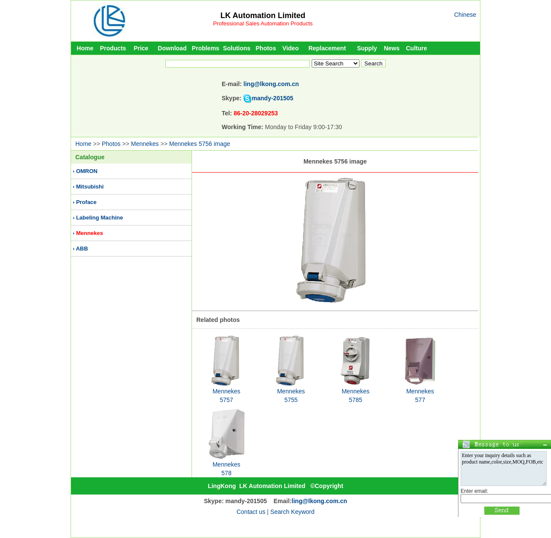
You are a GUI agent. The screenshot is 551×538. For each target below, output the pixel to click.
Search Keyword (292, 511)
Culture (416, 48)
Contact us (250, 511)
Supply (367, 48)
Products (113, 48)
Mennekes (145, 143)
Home (85, 48)
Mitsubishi (90, 186)
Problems (206, 48)
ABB (82, 248)
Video (290, 48)
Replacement (327, 48)
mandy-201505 (273, 98)
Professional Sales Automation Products (263, 23)
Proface (86, 202)
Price (140, 48)
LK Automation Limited (262, 15)
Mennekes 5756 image (199, 143)
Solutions (237, 48)
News (392, 48)
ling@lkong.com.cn (271, 83)
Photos (266, 48)
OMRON (87, 171)
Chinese (465, 14)
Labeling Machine (99, 217)
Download (172, 48)
